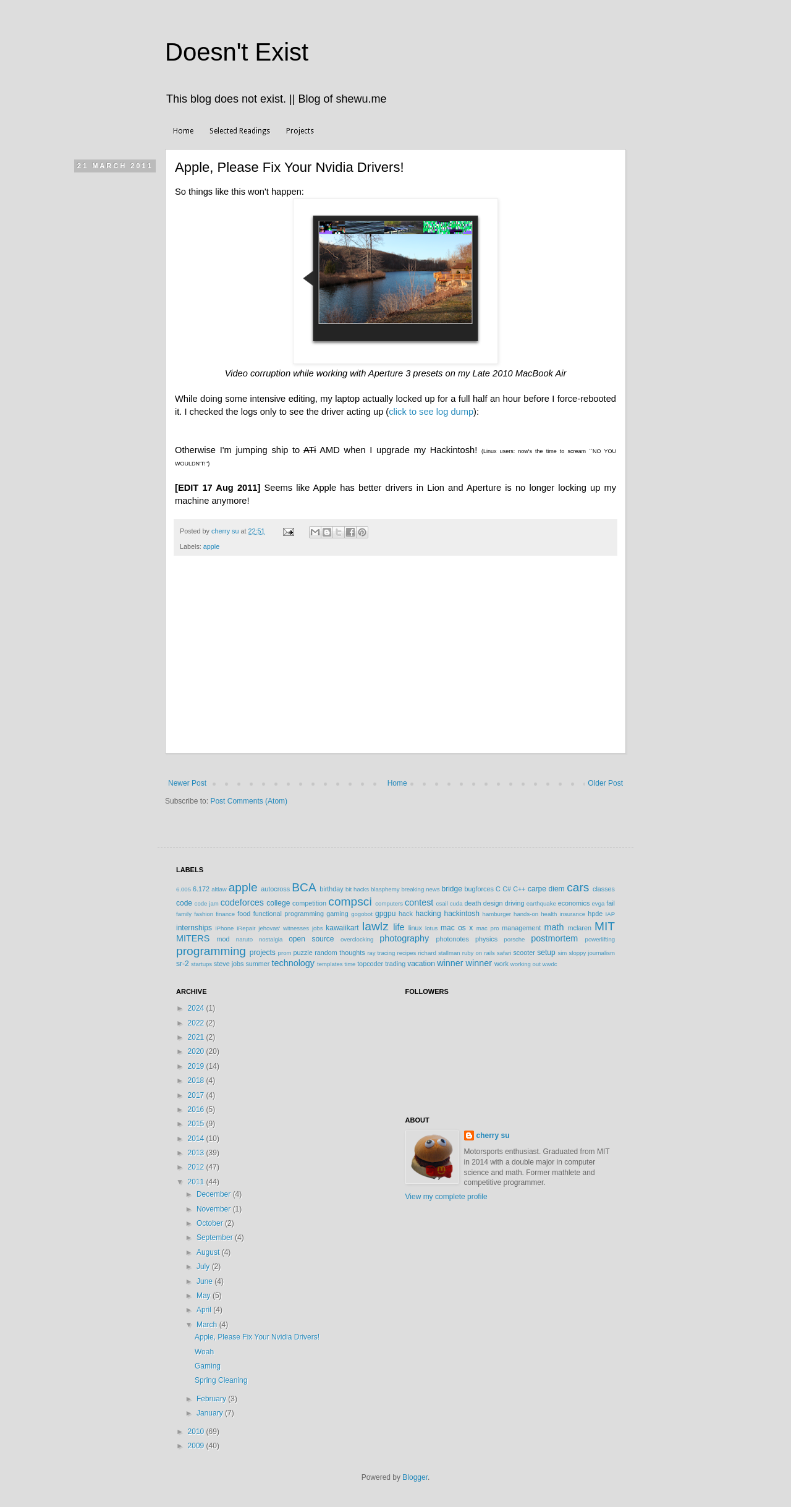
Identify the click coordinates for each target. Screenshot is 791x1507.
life (398, 927)
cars (578, 887)
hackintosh (461, 913)
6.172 (201, 889)
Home (183, 131)
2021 (197, 1037)
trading (395, 963)
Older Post (605, 783)
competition (309, 903)
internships (194, 927)
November (215, 1209)
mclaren (579, 928)
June (205, 1281)
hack (406, 913)
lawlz (375, 926)
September (216, 1237)
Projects (300, 131)
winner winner (464, 963)
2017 (197, 1095)
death (472, 903)
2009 (197, 1445)
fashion (203, 914)
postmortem (554, 938)
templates (330, 964)
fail (610, 903)
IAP (610, 914)
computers (389, 903)
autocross (275, 889)
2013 (197, 1152)
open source (311, 939)
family (184, 914)
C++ (519, 889)
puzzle (303, 952)
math (554, 927)
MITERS (192, 938)
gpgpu (385, 913)
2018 (197, 1080)
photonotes (452, 939)
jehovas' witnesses (283, 928)
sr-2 (182, 963)
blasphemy (385, 889)
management (521, 928)
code (184, 903)
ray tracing (381, 952)
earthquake (541, 903)
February (212, 1399)
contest (419, 902)
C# (506, 889)
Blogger (415, 1477)
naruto (244, 939)
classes (604, 889)
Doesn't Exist (236, 52)
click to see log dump (431, 412)
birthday (331, 889)
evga (598, 903)
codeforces (242, 902)
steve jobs (229, 963)
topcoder (370, 963)
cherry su (493, 1135)
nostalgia (270, 939)
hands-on (526, 914)
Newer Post (187, 783)
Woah (204, 1352)
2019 (197, 1066)
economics (574, 903)
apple (211, 546)
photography (404, 938)
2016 (197, 1109)
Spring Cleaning (221, 1380)
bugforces (478, 889)
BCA (304, 887)
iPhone (224, 928)
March (208, 1324)
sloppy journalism (592, 952)
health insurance (563, 914)
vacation (421, 963)
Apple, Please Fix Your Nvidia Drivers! (257, 1337)
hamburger (497, 914)
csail (442, 903)
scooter (524, 952)
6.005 (183, 889)
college (278, 903)
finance (225, 914)
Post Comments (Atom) (248, 801)
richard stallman (439, 952)
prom (285, 952)
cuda (456, 903)
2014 (197, 1138)
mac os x (457, 927)
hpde (595, 913)
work (501, 963)
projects (263, 952)
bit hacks (357, 889)
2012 (197, 1167)
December (215, 1194)
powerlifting (600, 939)
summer (257, 963)
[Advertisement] (395, 661)
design (493, 903)
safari (504, 952)
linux (415, 928)
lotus (431, 928)
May (205, 1295)
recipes (406, 952)
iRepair (246, 928)
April (205, 1309)
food (243, 913)
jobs (317, 928)
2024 (197, 1008)
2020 (197, 1051)
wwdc (550, 964)
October (211, 1223)
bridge (451, 889)
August (209, 1252)
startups (201, 964)
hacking (428, 913)
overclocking (357, 939)
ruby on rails (478, 952)
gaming (337, 913)
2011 (197, 1182)
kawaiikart (342, 927)
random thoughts (340, 952)
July (204, 1266)
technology (293, 963)
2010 (197, 1431)
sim (562, 952)
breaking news (420, 889)
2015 (197, 1123)
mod (223, 939)
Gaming (208, 1366)
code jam (207, 903)
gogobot (362, 914)
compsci (349, 901)
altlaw (219, 889)
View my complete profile (446, 1196)
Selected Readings (239, 131)
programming (211, 951)
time (349, 964)
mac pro (487, 928)
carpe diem (546, 889)
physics (486, 939)
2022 (197, 1023)
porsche (514, 939)
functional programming (288, 913)
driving (515, 903)
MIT (604, 926)
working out (525, 964)
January (211, 1413)
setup (546, 952)
